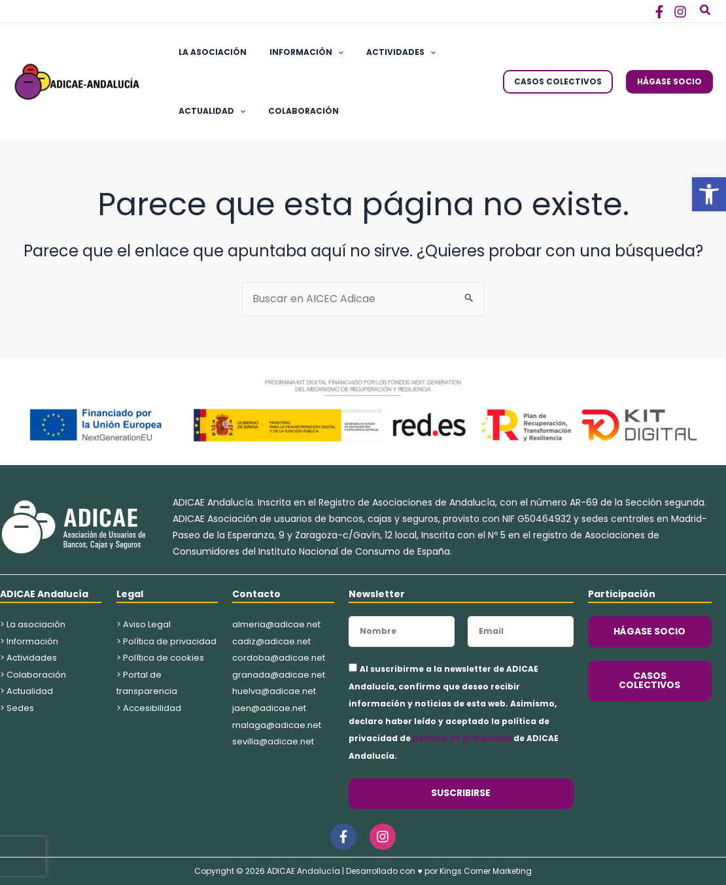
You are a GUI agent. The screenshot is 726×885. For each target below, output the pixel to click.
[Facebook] (659, 11)
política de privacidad (462, 738)
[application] (327, 52)
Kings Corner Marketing (486, 870)
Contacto (256, 593)
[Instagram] (680, 11)
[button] (709, 194)
